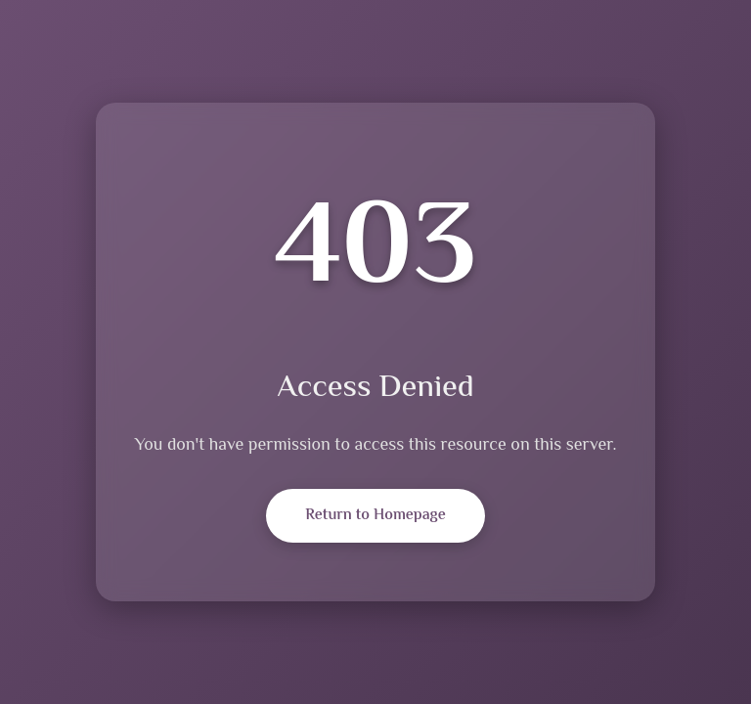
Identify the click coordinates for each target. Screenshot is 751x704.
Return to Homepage (375, 516)
